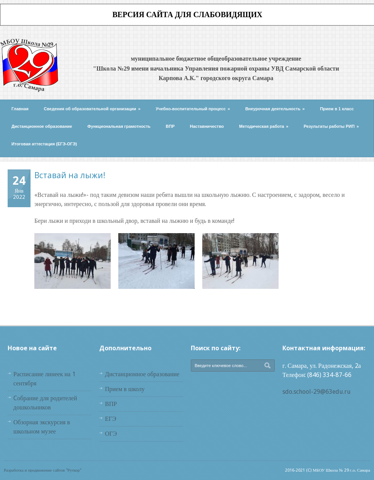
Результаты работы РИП (331, 126)
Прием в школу (125, 389)
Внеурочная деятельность (275, 108)
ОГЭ (111, 433)
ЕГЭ (110, 418)
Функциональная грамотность (118, 126)
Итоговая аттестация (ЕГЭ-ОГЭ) (44, 144)
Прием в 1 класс (337, 108)
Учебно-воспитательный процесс (193, 108)
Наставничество (207, 126)
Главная (20, 108)
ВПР (170, 126)
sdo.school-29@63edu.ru (316, 391)
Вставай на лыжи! (69, 175)
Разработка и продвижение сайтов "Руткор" (42, 470)
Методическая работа (264, 126)
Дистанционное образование (41, 126)
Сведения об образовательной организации (92, 108)
